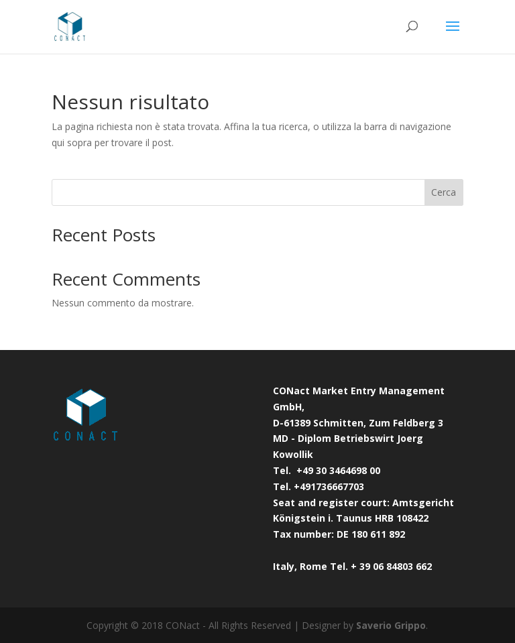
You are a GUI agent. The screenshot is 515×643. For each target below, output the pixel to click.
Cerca (443, 192)
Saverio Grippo (391, 625)
